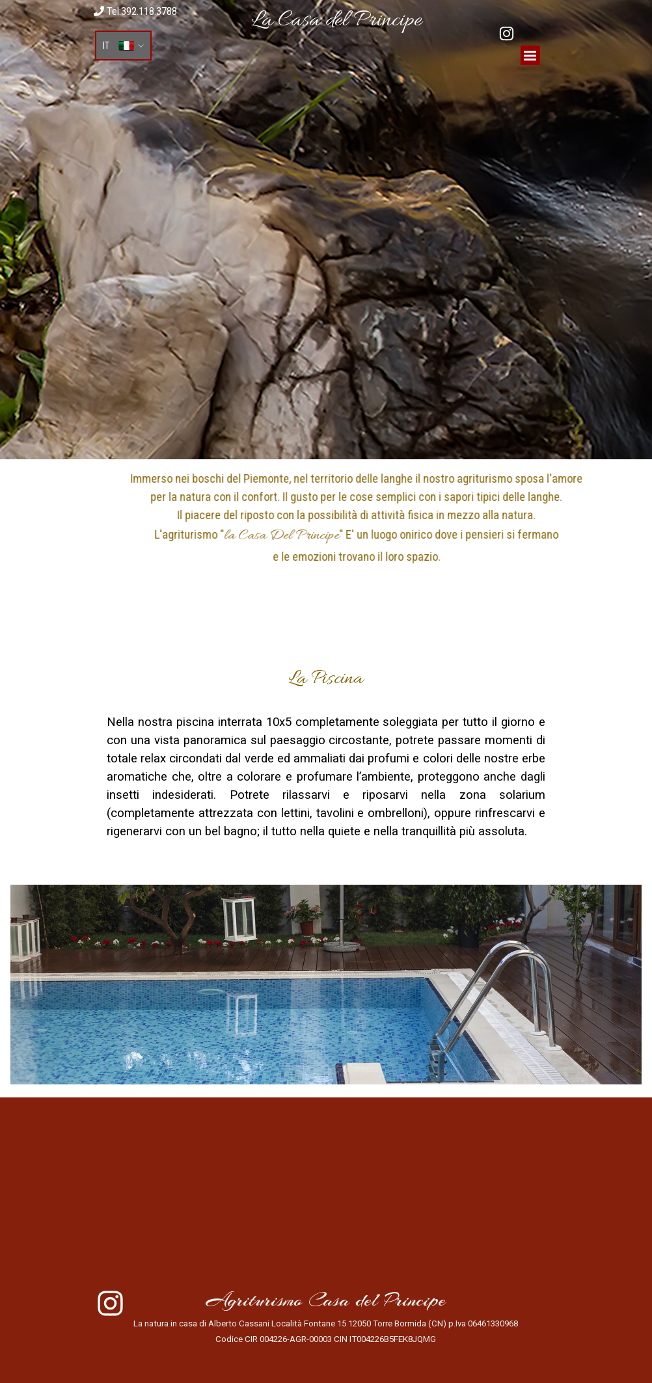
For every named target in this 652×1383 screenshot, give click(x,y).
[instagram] (506, 33)
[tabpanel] (336, 21)
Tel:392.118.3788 (135, 11)
